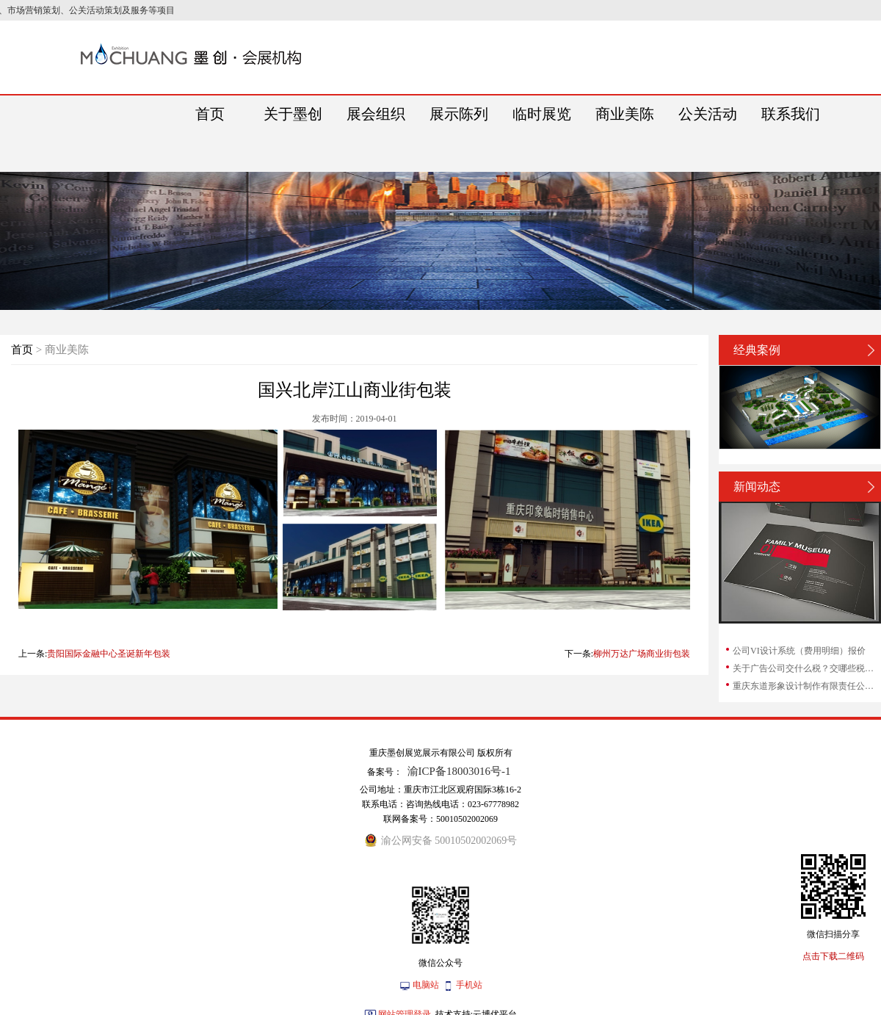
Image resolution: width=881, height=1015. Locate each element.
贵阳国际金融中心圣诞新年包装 (108, 654)
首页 (22, 349)
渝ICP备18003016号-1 (459, 771)
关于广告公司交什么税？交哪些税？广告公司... (806, 668)
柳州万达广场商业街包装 (641, 654)
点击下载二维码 (833, 956)
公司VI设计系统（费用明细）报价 (799, 651)
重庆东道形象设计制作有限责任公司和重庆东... (806, 686)
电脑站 (426, 985)
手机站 (469, 985)
